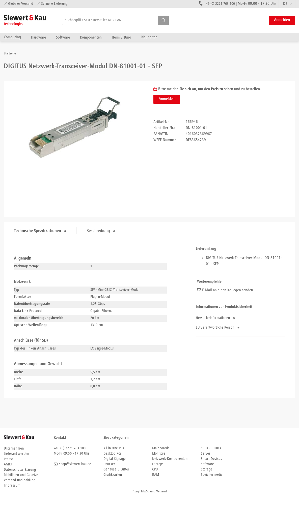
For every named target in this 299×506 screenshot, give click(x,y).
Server (205, 454)
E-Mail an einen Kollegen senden (225, 290)
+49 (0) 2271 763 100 (219, 4)
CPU (155, 469)
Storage (206, 469)
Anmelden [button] (282, 20)
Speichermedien (213, 475)
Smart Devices (211, 459)
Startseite (10, 53)
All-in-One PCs (113, 448)
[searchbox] (115, 20)
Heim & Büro (121, 37)
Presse (9, 459)
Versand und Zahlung (19, 480)
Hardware (38, 37)
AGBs (8, 464)
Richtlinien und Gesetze (21, 475)
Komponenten (91, 37)
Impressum (12, 486)
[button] (163, 20)
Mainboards (161, 448)
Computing (12, 37)
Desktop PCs (112, 454)
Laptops (158, 464)
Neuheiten (149, 37)
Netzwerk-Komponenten (169, 459)
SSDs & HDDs (211, 448)
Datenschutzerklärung (20, 470)
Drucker (109, 464)
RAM (155, 475)
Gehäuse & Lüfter (116, 469)
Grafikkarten (112, 475)
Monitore (159, 454)
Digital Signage (114, 459)
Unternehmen (14, 449)
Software (63, 37)
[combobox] (286, 4)
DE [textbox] (285, 4)
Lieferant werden (16, 454)
